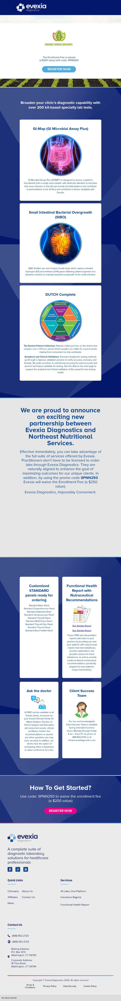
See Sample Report (81, 626)
